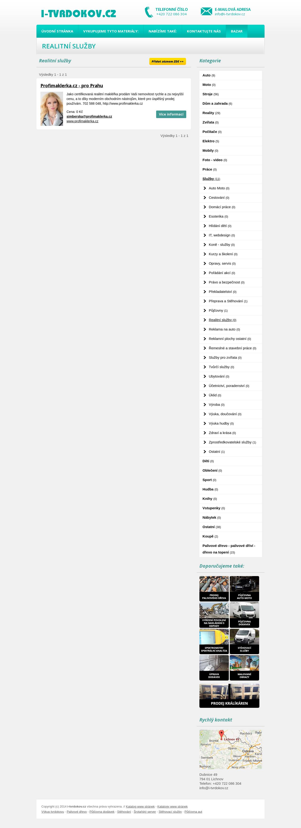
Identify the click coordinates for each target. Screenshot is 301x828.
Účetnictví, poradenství (229, 386)
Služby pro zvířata (225, 357)
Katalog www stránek (140, 806)
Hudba (210, 489)
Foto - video (214, 160)
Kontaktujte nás (204, 31)
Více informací (171, 114)
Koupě (210, 536)
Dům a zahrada (217, 103)
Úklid (215, 395)
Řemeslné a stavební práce (232, 348)
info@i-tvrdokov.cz (230, 14)
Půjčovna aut (193, 811)
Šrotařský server (145, 811)
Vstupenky (213, 508)
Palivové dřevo (77, 811)
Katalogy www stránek (172, 806)
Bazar (236, 31)
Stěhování (124, 811)
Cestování (219, 197)
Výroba (217, 404)
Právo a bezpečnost (227, 282)
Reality (211, 113)
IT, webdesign (222, 235)
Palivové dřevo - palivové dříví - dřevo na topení (228, 549)
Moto (208, 85)
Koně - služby (222, 245)
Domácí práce (222, 207)
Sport (209, 480)
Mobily (210, 150)
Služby (211, 179)
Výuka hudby (221, 423)
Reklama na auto (224, 329)
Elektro (210, 141)
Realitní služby (222, 320)
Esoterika (218, 216)
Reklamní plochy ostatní (230, 339)
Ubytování (219, 376)
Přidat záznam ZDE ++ (168, 61)
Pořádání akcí (222, 273)
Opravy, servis (222, 263)
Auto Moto (219, 188)
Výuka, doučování (225, 414)
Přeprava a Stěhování (228, 301)
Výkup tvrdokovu (52, 811)
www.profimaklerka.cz (82, 121)
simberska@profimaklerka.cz (89, 116)
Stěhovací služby (170, 811)
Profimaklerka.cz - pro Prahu (71, 86)
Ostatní (217, 452)
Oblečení (212, 470)
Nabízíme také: (163, 31)
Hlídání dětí (220, 226)
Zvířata (210, 122)
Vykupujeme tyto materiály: (111, 31)
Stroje (210, 94)
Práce (209, 169)
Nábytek (211, 517)
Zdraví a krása (222, 433)
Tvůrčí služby (221, 367)
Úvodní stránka (57, 31)
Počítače (212, 132)
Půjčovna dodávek (102, 811)
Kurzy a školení (223, 254)
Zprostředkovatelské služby (232, 442)
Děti (208, 461)
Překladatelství (223, 292)
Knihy (209, 499)
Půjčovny (218, 310)
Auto (208, 75)
